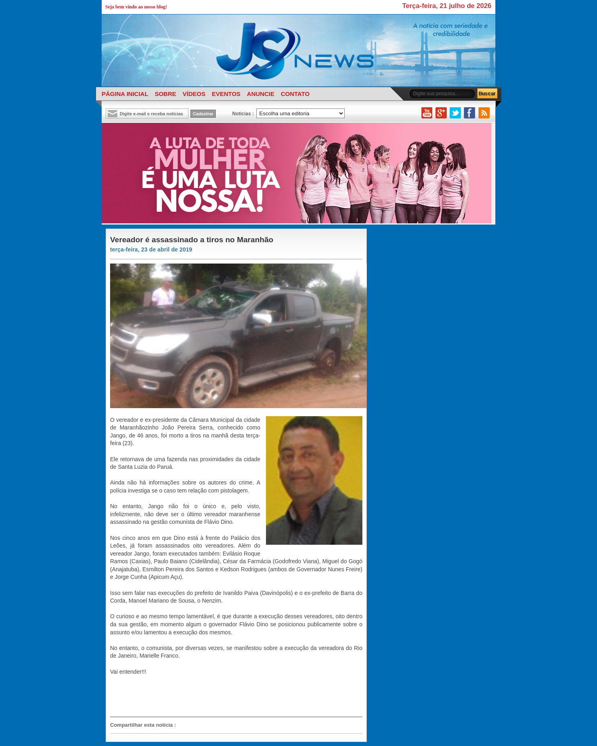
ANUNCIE (260, 93)
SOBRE (165, 93)
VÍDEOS (193, 93)
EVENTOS (226, 93)
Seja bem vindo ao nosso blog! (136, 7)
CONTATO (295, 93)
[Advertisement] (232, 695)
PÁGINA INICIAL (125, 93)
